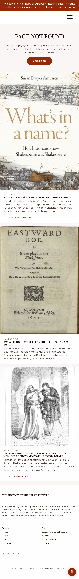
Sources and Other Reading (54, 532)
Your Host (46, 536)
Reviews (6, 536)
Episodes (6, 528)
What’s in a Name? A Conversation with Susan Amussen (37, 197)
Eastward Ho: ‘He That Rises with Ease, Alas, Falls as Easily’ (35, 343)
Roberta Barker (21, 476)
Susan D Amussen (22, 217)
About (5, 532)
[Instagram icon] (8, 554)
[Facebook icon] (18, 554)
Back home (39, 60)
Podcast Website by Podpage (56, 568)
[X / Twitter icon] (3, 554)
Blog (44, 528)
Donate (45, 543)
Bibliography (8, 543)
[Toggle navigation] (70, 17)
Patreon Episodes (50, 540)
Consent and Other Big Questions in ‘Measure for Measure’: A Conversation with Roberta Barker (35, 455)
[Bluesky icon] (13, 554)
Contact (5, 540)
